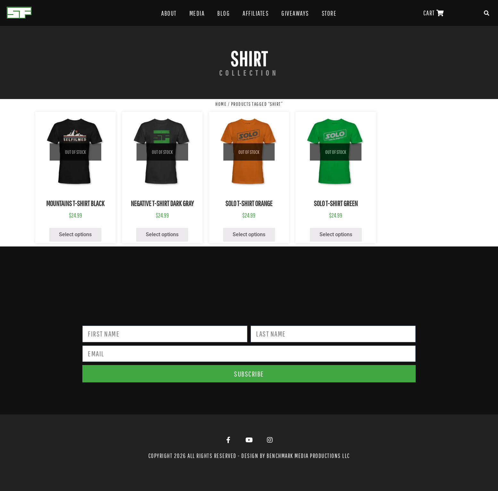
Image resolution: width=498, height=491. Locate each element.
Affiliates (256, 13)
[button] (487, 13)
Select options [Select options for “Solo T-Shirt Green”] (336, 234)
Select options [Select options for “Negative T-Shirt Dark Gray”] (162, 234)
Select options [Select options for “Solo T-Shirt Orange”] (249, 234)
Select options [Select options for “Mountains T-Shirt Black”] (75, 234)
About (169, 13)
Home (221, 104)
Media (197, 13)
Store (329, 13)
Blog (223, 13)
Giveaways (295, 13)
